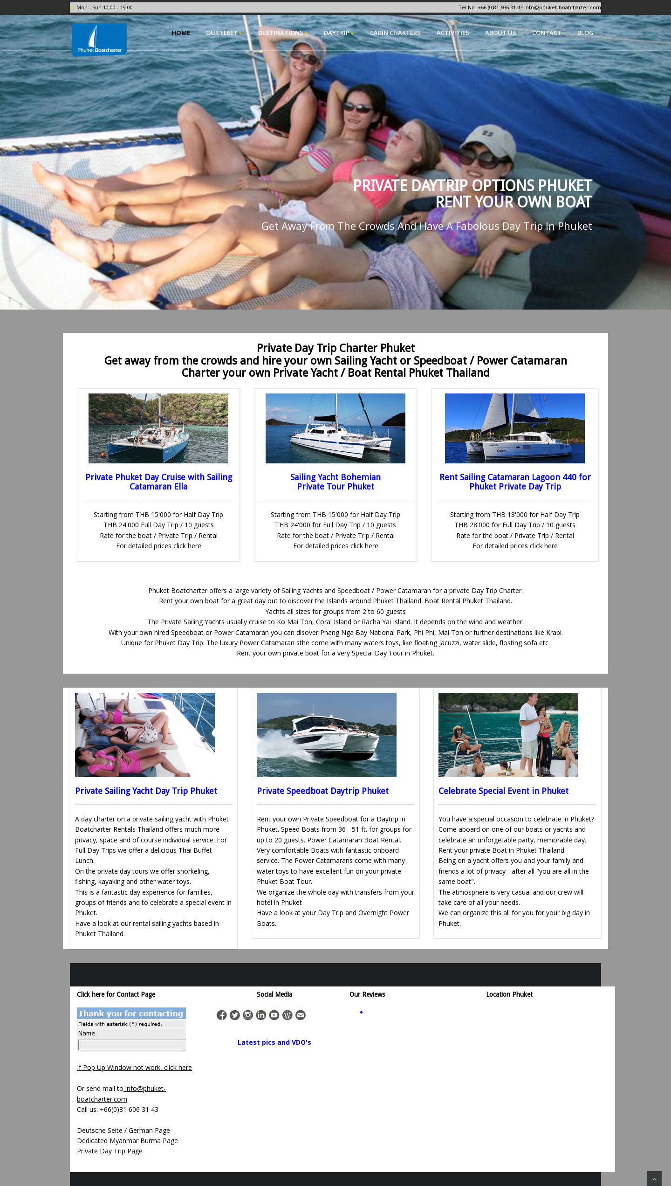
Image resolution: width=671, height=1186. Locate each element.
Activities (453, 32)
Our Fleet (224, 32)
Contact (546, 32)
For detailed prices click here (158, 545)
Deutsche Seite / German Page (123, 1130)
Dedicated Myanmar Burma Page (127, 1140)
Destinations (283, 32)
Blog (585, 32)
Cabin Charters (395, 32)
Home (180, 32)
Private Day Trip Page (110, 1150)
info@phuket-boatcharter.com (562, 7)
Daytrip (339, 32)
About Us (500, 32)
